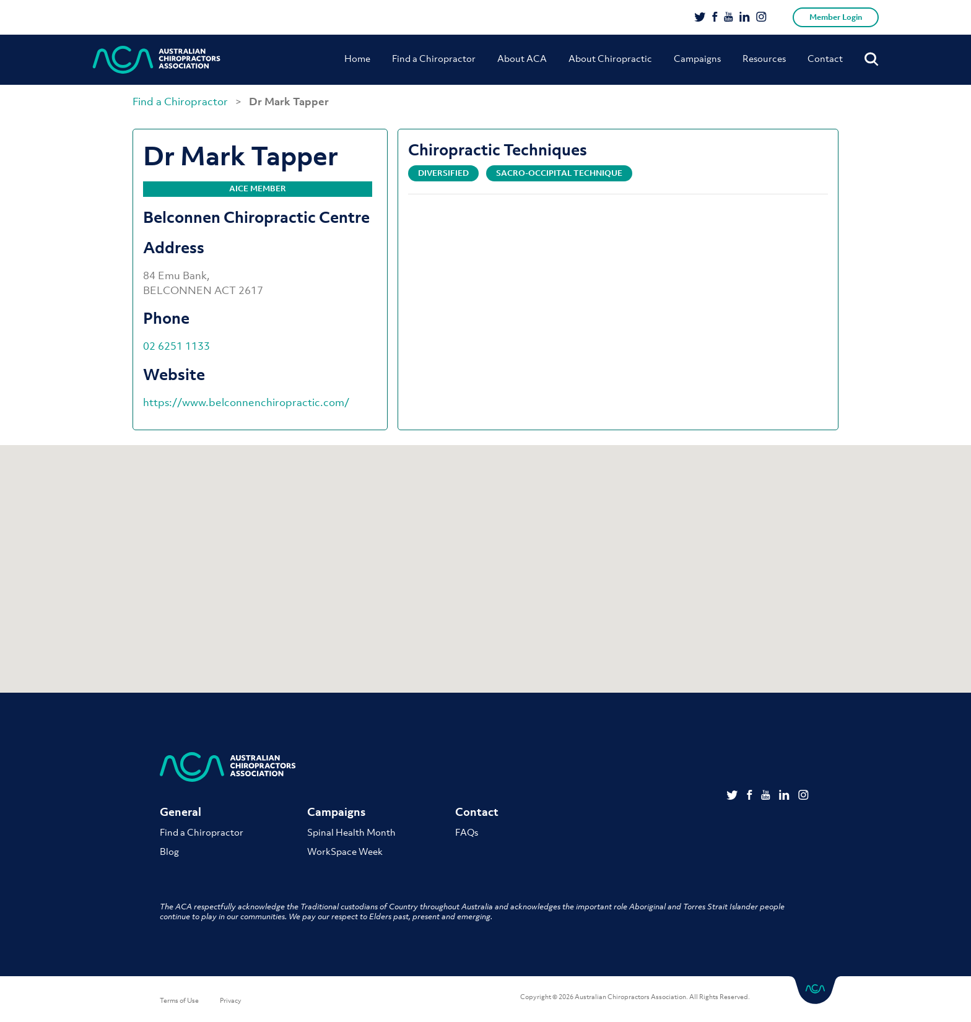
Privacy (231, 1000)
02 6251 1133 (176, 346)
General (180, 812)
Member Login (835, 17)
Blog (169, 851)
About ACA (522, 58)
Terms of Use (179, 1000)
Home (357, 58)
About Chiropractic (610, 58)
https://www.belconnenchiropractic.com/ (246, 402)
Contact (825, 58)
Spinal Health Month (351, 832)
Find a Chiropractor (434, 58)
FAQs (466, 832)
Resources (764, 58)
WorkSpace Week (345, 851)
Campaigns (697, 58)
